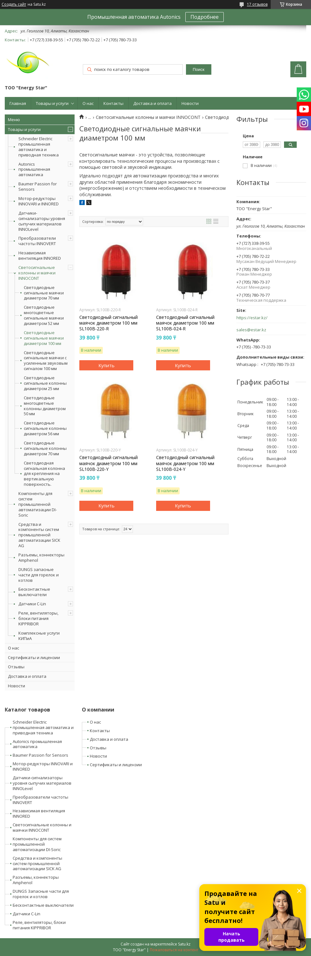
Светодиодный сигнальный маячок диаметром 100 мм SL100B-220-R (108, 323)
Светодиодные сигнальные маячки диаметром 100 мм (44, 338)
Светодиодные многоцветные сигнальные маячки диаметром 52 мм (44, 315)
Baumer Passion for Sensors (37, 186)
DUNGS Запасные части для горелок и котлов (41, 893)
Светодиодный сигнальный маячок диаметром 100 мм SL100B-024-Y (185, 463)
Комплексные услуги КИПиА (39, 635)
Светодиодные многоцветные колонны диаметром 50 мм (45, 406)
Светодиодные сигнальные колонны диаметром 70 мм (45, 448)
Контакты (113, 103)
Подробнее (204, 16)
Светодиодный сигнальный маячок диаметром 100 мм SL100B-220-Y (108, 463)
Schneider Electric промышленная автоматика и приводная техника (38, 147)
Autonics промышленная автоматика (34, 169)
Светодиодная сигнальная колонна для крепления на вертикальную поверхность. (44, 473)
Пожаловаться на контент (174, 950)
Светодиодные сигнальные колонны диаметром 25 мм (45, 383)
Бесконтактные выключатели (34, 591)
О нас (88, 103)
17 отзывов (257, 4)
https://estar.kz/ (252, 317)
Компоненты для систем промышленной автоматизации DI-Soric (37, 504)
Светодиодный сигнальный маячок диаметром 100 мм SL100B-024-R (185, 323)
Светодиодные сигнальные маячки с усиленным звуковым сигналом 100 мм (46, 361)
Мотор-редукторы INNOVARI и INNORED (38, 201)
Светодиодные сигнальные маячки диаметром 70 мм (44, 293)
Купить (106, 365)
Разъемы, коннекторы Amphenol (41, 557)
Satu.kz (184, 944)
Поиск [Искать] (198, 69)
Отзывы (16, 667)
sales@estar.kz (251, 330)
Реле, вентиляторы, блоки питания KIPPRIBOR (38, 618)
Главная (18, 103)
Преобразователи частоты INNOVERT (37, 240)
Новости (190, 103)
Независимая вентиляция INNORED (39, 255)
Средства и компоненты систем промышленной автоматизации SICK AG (39, 535)
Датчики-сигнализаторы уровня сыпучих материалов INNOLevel (41, 221)
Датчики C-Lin (32, 604)
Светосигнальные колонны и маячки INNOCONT (37, 273)
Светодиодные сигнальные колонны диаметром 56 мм (45, 428)
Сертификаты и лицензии (34, 657)
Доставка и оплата (152, 103)
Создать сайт (14, 4)
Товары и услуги (52, 103)
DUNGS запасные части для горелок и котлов (38, 575)
